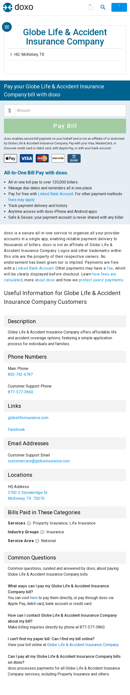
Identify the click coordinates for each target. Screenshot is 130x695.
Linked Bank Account (55, 194)
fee (110, 268)
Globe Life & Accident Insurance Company (83, 644)
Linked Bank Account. (36, 268)
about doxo (45, 280)
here (34, 597)
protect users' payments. (101, 280)
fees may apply (21, 199)
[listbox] (65, 380)
